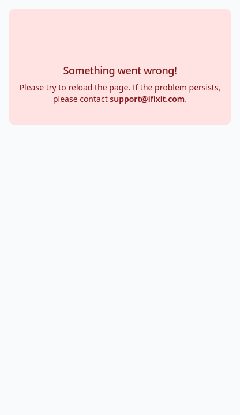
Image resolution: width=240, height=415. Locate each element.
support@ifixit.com (147, 98)
